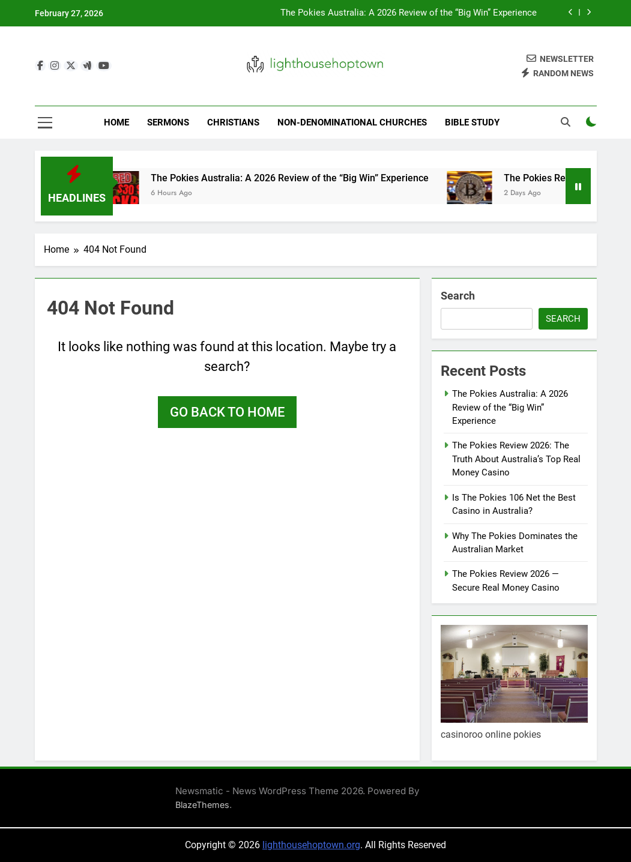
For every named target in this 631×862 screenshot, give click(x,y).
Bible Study (472, 122)
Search (458, 295)
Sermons (168, 122)
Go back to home (227, 412)
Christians (233, 122)
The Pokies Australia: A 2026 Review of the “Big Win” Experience (408, 13)
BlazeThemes (202, 805)
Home (116, 122)
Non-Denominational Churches (352, 122)
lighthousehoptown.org (311, 845)
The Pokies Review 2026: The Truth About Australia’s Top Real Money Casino (516, 459)
